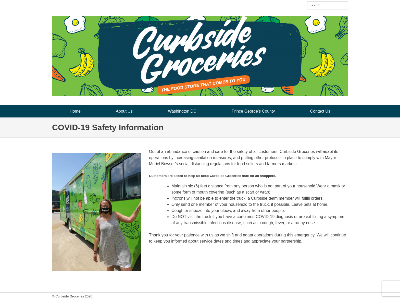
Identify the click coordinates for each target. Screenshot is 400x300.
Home (75, 111)
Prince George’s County (253, 111)
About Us (124, 111)
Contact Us (320, 111)
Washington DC (182, 111)
